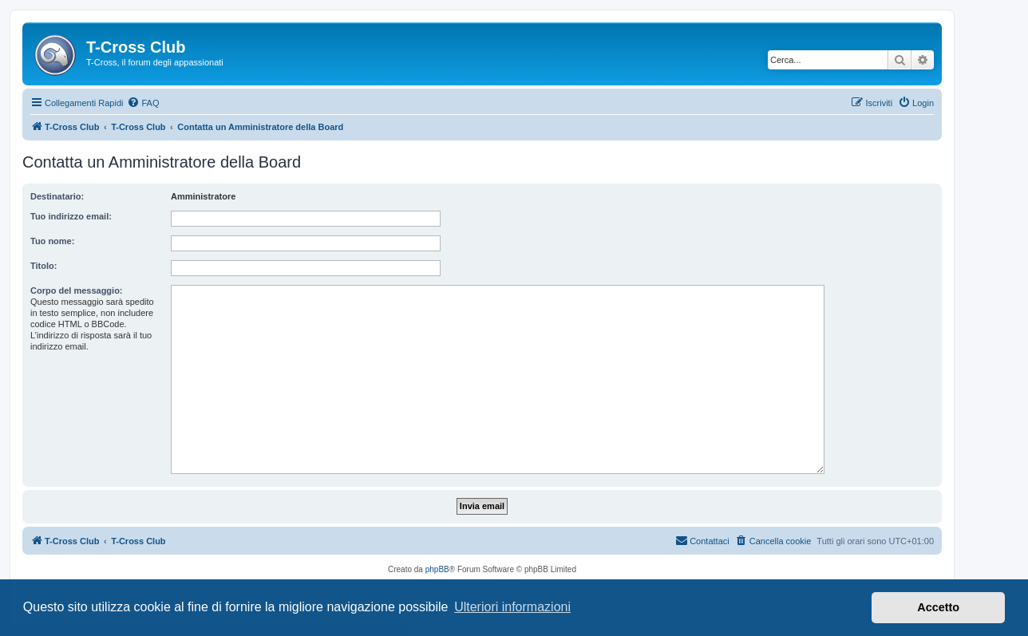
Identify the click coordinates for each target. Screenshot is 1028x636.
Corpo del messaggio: (76, 290)
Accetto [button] (938, 607)
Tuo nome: (52, 241)
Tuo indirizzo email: (71, 216)
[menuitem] (143, 103)
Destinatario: (57, 196)
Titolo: (43, 266)
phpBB (437, 569)
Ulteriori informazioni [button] (512, 607)
